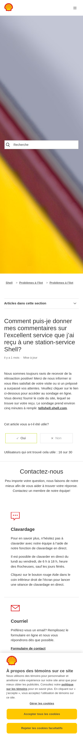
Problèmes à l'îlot (31, 282)
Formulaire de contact (28, 648)
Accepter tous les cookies (42, 714)
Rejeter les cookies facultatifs (42, 728)
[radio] (21, 438)
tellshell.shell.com (52, 408)
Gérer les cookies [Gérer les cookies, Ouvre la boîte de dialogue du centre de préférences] (42, 703)
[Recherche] (41, 144)
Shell (9, 282)
